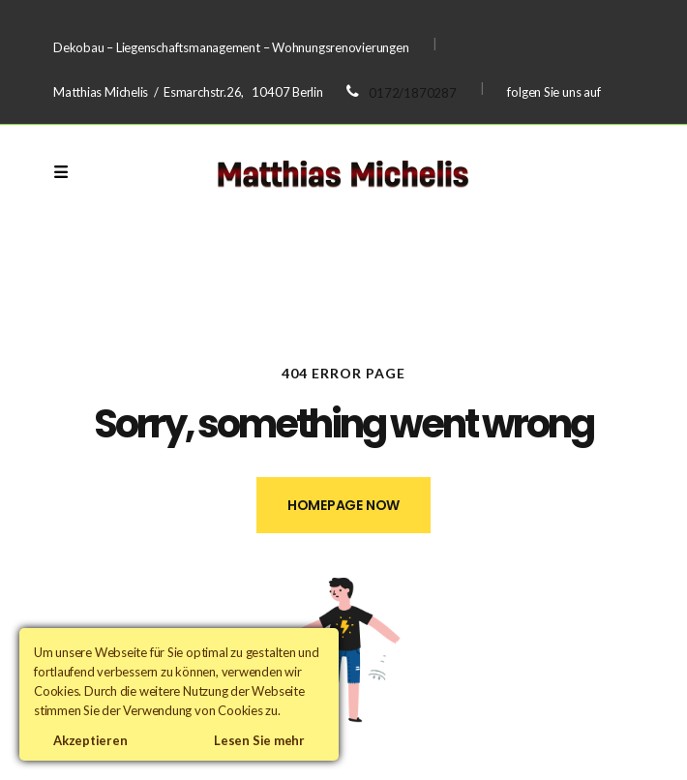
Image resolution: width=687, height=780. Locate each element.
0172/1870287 (412, 93)
